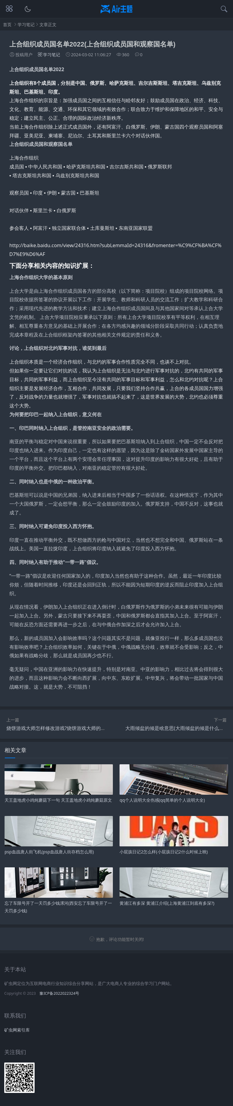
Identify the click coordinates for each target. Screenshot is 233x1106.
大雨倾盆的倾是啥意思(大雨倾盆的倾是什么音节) (177, 728)
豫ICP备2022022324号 (59, 993)
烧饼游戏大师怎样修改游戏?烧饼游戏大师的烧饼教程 (63, 728)
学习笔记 (26, 24)
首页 (7, 24)
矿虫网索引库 (17, 1030)
